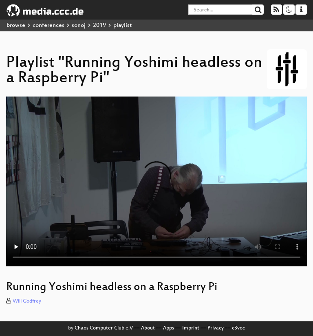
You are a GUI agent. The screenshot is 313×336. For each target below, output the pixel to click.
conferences (48, 25)
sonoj (79, 25)
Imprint (190, 328)
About (148, 328)
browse (16, 25)
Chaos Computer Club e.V (104, 328)
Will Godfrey (27, 301)
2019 (99, 25)
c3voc (238, 328)
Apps (168, 328)
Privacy (215, 328)
